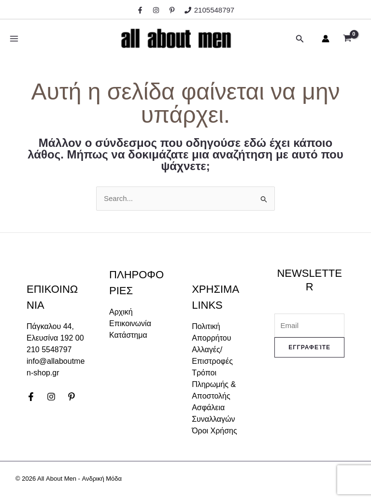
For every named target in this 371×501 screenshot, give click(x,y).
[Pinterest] (71, 396)
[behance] (173, 10)
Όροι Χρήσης (214, 431)
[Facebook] (31, 396)
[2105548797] (209, 10)
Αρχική (121, 312)
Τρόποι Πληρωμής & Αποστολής (214, 384)
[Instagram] (51, 396)
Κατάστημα (128, 335)
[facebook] (141, 10)
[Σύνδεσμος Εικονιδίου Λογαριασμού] (325, 39)
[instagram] (157, 10)
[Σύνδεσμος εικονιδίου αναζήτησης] (300, 38)
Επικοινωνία (130, 323)
